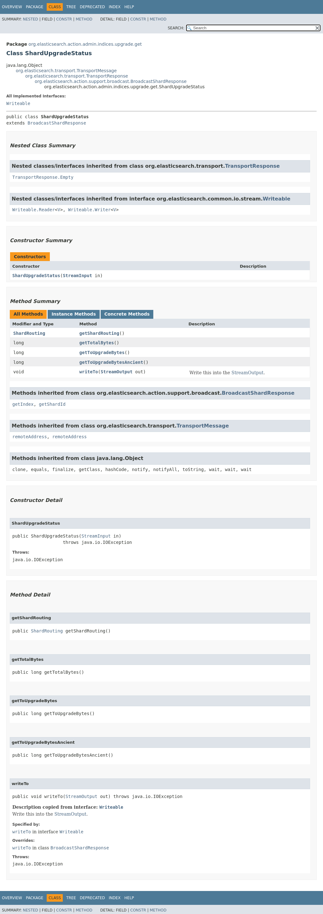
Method (84, 19)
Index (115, 7)
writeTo (88, 371)
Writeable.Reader (33, 209)
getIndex (22, 404)
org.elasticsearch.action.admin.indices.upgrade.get (85, 44)
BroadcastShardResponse (56, 122)
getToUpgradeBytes (102, 352)
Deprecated (92, 7)
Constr (64, 19)
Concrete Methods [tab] (127, 314)
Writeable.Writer (89, 209)
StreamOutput (116, 371)
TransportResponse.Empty (42, 177)
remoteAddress (29, 436)
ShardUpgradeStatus (36, 275)
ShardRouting (29, 333)
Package (34, 7)
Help (129, 7)
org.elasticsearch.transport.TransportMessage (66, 70)
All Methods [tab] (28, 314)
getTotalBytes (96, 342)
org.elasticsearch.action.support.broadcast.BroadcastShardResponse (111, 81)
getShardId (52, 404)
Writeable (18, 103)
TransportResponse (252, 166)
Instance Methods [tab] (73, 314)
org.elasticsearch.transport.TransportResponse (76, 76)
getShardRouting (99, 333)
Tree (71, 7)
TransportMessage (203, 426)
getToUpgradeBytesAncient (111, 362)
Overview (12, 7)
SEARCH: (176, 28)
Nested (30, 19)
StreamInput (77, 275)
